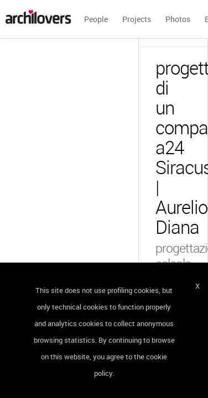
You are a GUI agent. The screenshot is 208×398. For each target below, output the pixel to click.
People (96, 19)
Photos (177, 19)
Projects (136, 19)
